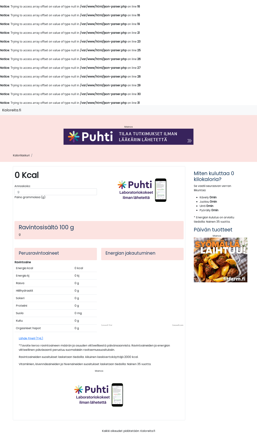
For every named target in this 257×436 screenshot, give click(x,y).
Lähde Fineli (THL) (31, 338)
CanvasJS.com (177, 325)
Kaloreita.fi (11, 110)
